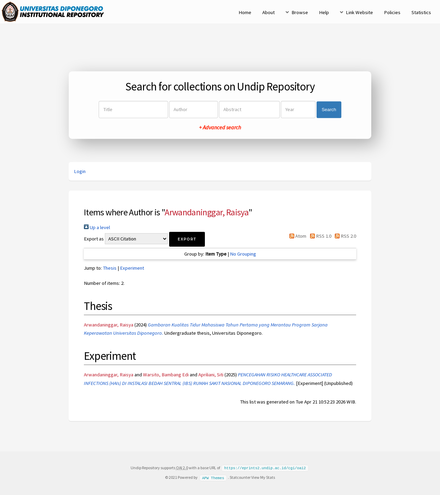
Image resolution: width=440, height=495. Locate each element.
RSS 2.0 (344, 236)
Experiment (132, 268)
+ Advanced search (220, 127)
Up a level (97, 227)
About (268, 12)
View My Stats (263, 477)
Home (245, 12)
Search (329, 109)
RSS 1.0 (319, 236)
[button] (187, 239)
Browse (300, 12)
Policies (392, 12)
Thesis (110, 268)
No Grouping (243, 254)
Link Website (359, 12)
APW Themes (213, 477)
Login (80, 171)
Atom (296, 236)
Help (324, 12)
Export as (94, 239)
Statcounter (240, 477)
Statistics (421, 12)
